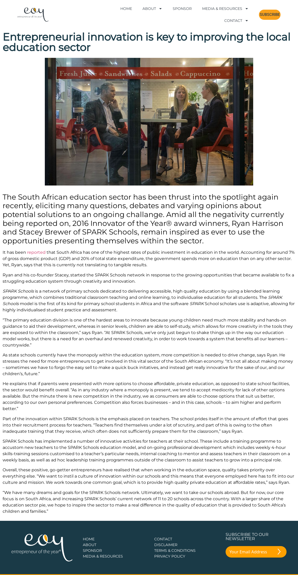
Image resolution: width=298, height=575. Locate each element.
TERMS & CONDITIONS (175, 550)
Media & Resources (225, 8)
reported (36, 252)
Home (126, 8)
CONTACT (163, 539)
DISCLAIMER (165, 544)
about (89, 544)
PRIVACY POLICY (169, 556)
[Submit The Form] (279, 552)
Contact (236, 20)
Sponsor (182, 8)
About (152, 8)
